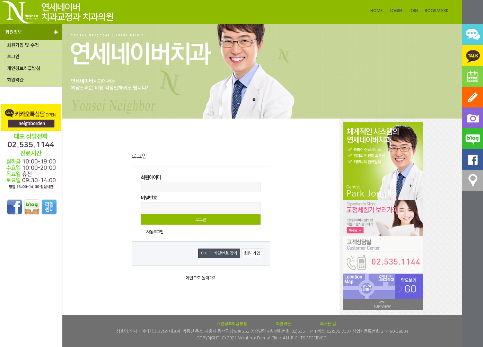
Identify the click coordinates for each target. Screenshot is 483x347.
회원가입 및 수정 (23, 45)
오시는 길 (328, 324)
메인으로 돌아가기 (201, 278)
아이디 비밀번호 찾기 (219, 253)
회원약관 (15, 80)
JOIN (413, 11)
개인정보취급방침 (23, 68)
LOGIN (396, 11)
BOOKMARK (436, 11)
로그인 (13, 56)
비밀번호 (149, 198)
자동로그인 (154, 232)
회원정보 (31, 31)
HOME (376, 11)
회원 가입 (252, 253)
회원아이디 (151, 177)
